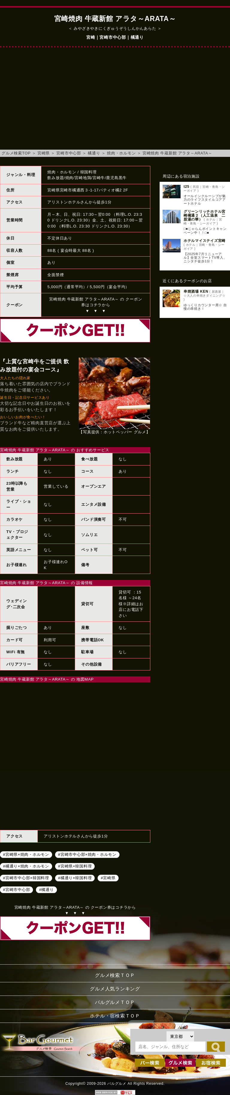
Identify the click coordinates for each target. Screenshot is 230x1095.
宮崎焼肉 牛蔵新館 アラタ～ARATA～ (177, 153)
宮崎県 (43, 153)
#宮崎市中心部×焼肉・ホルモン (87, 854)
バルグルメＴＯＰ (115, 1002)
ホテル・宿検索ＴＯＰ (115, 1015)
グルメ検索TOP (16, 153)
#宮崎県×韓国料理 (75, 866)
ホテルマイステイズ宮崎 (205, 241)
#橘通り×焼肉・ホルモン (26, 866)
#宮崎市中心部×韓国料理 (26, 878)
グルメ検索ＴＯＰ (115, 975)
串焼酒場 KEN (196, 291)
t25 (187, 187)
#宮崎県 (108, 878)
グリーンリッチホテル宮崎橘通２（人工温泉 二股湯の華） (205, 215)
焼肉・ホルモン (121, 153)
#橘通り (46, 889)
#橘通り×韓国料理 (75, 878)
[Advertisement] (115, 101)
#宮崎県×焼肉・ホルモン (26, 854)
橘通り (94, 153)
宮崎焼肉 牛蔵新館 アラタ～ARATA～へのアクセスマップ (75, 755)
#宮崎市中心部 (16, 889)
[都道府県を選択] (180, 1036)
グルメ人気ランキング (115, 988)
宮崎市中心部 (68, 153)
